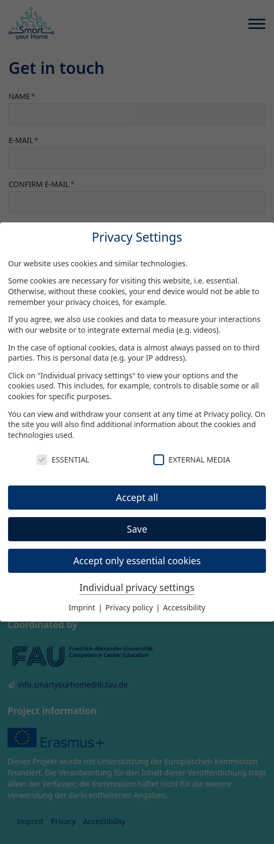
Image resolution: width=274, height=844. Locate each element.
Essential (62, 459)
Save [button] (137, 528)
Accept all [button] (137, 497)
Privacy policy (227, 414)
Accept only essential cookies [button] (137, 560)
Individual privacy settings (136, 587)
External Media (191, 459)
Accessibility (184, 607)
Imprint (83, 607)
